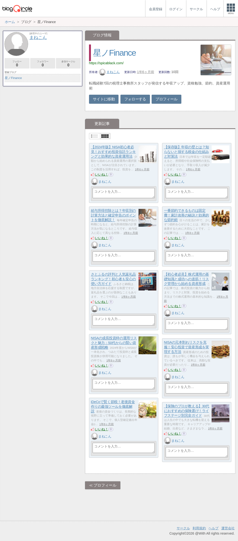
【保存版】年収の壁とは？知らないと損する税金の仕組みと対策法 (186, 151)
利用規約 (199, 528)
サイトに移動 (104, 99)
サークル (183, 528)
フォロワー (42, 63)
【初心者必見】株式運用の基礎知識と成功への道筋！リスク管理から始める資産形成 (186, 279)
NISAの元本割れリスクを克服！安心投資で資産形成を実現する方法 (186, 347)
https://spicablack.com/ (106, 63)
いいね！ (101, 174)
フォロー (17, 63)
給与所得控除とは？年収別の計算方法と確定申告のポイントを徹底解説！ (113, 215)
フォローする (135, 99)
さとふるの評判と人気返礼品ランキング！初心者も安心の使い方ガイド (113, 279)
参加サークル (68, 63)
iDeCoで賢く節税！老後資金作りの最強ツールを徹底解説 (113, 406)
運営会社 (228, 528)
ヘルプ (213, 528)
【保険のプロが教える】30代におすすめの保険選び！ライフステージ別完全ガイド (186, 411)
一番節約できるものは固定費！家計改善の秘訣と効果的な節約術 (186, 215)
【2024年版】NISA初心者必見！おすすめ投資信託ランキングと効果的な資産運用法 (113, 151)
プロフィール (166, 99)
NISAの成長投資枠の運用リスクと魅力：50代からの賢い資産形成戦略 (114, 342)
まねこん (109, 72)
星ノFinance (114, 52)
